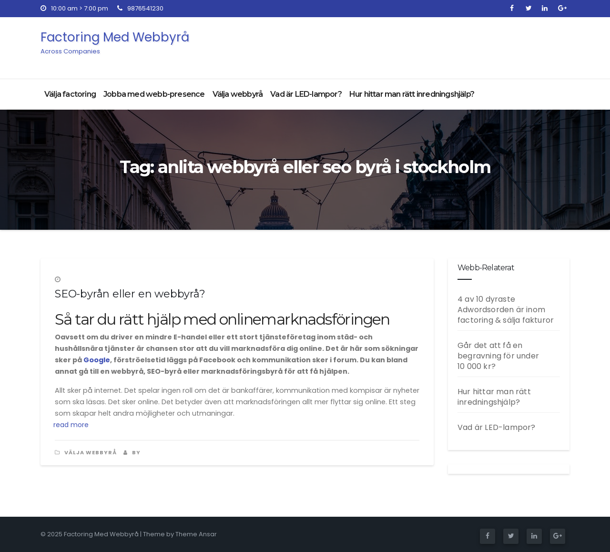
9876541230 (140, 8)
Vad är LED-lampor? (306, 94)
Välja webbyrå (238, 94)
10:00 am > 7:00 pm (74, 8)
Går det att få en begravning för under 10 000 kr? (498, 356)
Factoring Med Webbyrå (115, 42)
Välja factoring (70, 94)
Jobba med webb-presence (154, 94)
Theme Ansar (196, 534)
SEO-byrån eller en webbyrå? (130, 293)
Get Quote (531, 45)
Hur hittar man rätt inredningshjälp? (411, 94)
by (132, 452)
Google (96, 360)
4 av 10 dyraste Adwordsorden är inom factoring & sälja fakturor (506, 310)
